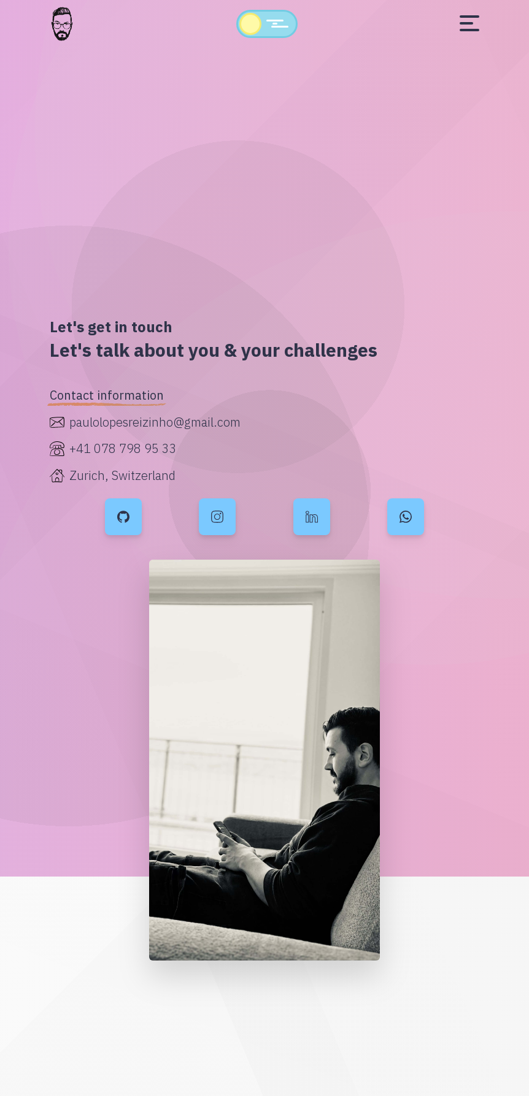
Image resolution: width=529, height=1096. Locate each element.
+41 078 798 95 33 (123, 448)
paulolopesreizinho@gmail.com (155, 422)
